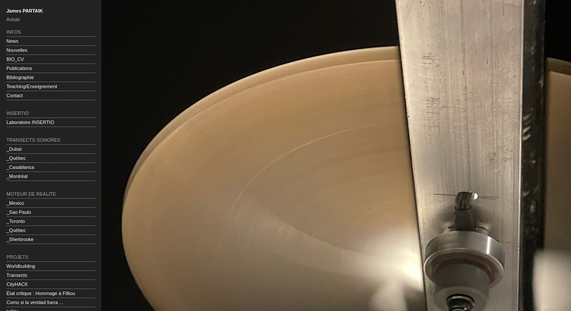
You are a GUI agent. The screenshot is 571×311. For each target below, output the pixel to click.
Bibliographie (20, 77)
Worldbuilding (20, 266)
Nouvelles (16, 50)
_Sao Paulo (18, 212)
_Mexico (15, 203)
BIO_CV (15, 59)
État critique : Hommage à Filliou (40, 293)
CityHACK (17, 284)
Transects (16, 275)
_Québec (16, 158)
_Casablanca (20, 167)
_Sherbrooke (20, 239)
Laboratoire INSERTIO (30, 122)
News (12, 41)
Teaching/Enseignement (31, 86)
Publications (19, 68)
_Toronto (15, 221)
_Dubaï (14, 149)
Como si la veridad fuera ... (34, 302)
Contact (14, 95)
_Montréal (17, 176)
